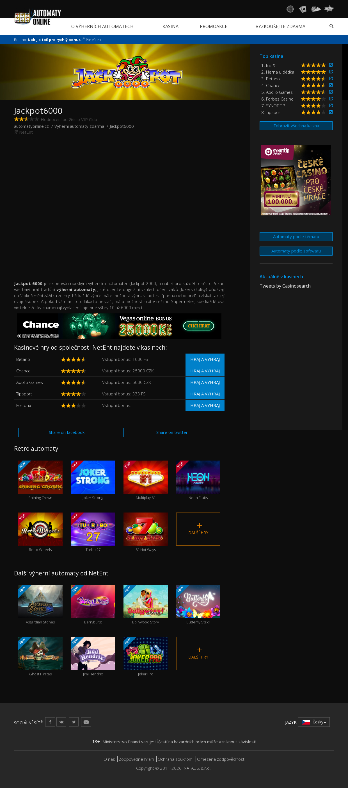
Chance (23, 370)
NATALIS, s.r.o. (197, 768)
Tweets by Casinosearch (285, 286)
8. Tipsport (271, 112)
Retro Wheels (40, 532)
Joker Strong (93, 480)
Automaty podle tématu (296, 236)
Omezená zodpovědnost (220, 759)
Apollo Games (29, 382)
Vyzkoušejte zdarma (280, 26)
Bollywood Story (145, 605)
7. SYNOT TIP (273, 105)
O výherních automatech (102, 26)
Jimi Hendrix (93, 657)
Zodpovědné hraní (136, 759)
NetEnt (26, 132)
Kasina (170, 26)
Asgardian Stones (40, 605)
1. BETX (268, 65)
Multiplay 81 (145, 480)
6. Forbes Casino (277, 98)
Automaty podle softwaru (296, 251)
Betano (23, 359)
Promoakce (213, 26)
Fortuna (23, 405)
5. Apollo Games (277, 92)
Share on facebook (66, 432)
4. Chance (270, 85)
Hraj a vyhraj (205, 359)
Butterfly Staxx (198, 605)
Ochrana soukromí (175, 759)
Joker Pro (145, 657)
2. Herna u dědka (277, 71)
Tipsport (24, 394)
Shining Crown (40, 480)
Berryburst (93, 605)
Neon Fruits (198, 480)
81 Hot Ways (145, 532)
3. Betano (270, 78)
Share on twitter (172, 432)
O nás (109, 759)
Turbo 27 (93, 532)
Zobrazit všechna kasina (296, 125)
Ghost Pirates (40, 657)
